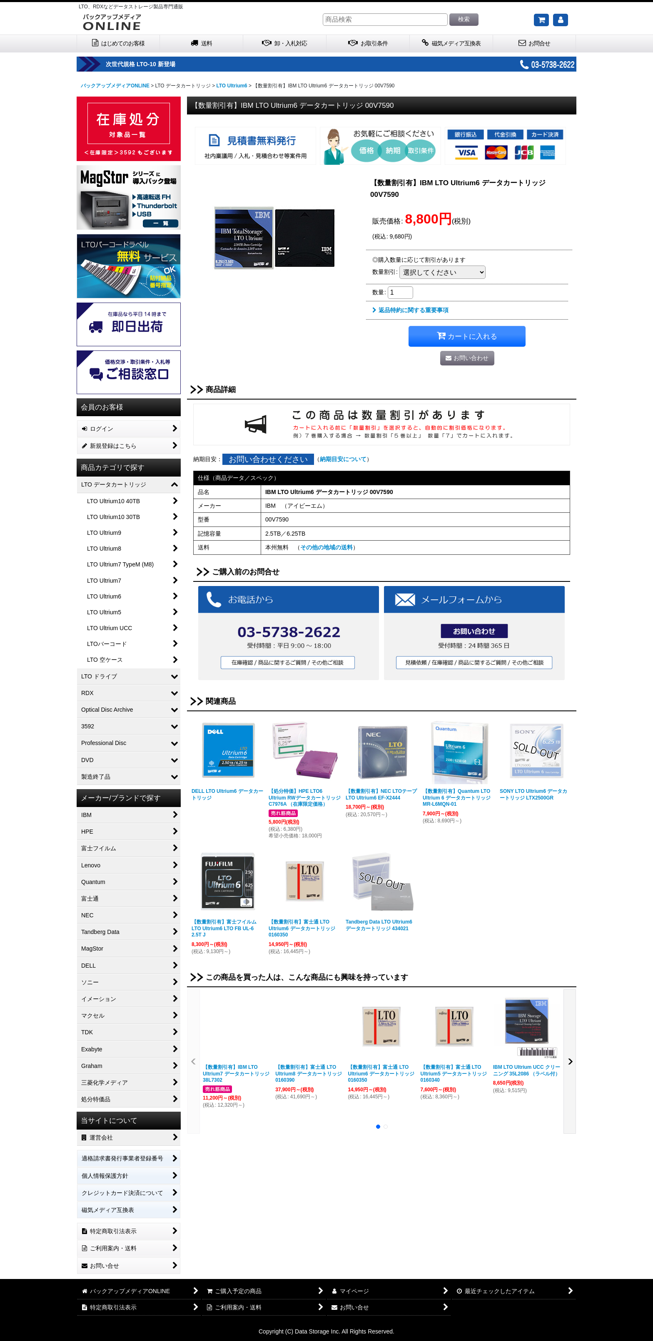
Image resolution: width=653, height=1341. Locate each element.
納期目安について (343, 459)
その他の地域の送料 (326, 547)
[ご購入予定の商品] (541, 20)
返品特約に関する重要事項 (410, 310)
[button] (193, 1061)
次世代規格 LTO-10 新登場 (157, 64)
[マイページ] (560, 20)
